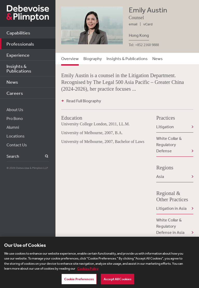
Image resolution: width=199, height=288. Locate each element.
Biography (92, 58)
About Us (14, 109)
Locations (15, 136)
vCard (148, 24)
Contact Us (16, 144)
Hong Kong (139, 35)
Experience (18, 55)
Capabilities (18, 32)
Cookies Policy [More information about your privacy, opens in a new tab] (87, 270)
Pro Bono (14, 118)
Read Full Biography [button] (83, 100)
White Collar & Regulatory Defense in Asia (170, 226)
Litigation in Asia (171, 208)
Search (43, 156)
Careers (14, 93)
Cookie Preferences (79, 280)
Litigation (165, 126)
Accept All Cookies (117, 280)
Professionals (20, 44)
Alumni (12, 127)
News (12, 82)
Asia (160, 176)
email (133, 24)
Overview (70, 58)
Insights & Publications (18, 68)
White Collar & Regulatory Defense (169, 144)
